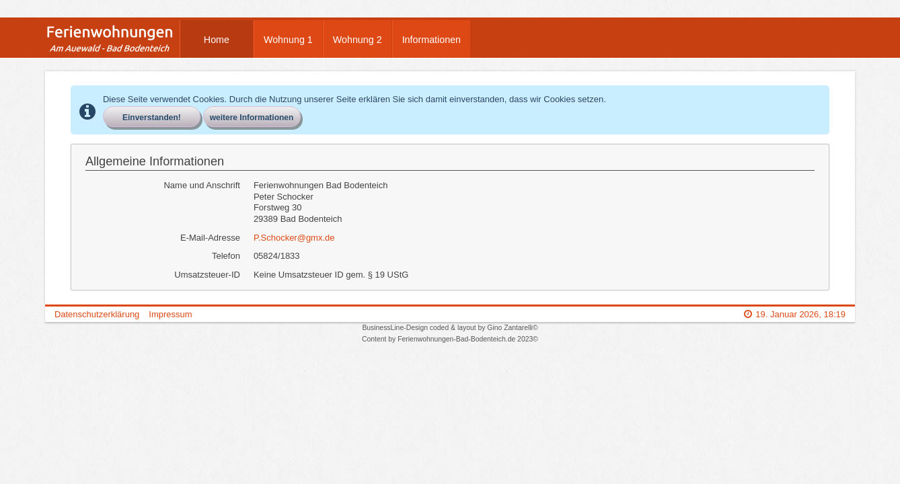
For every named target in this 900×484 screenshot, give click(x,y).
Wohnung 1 (288, 39)
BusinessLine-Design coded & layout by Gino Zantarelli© (449, 327)
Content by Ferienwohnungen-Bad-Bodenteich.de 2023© (450, 339)
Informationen (431, 39)
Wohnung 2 (357, 39)
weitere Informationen (252, 117)
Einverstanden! (151, 117)
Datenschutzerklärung (96, 314)
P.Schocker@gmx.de (294, 238)
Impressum (170, 314)
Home (216, 39)
